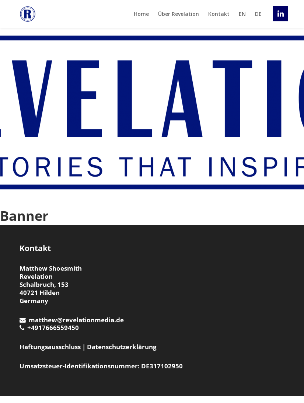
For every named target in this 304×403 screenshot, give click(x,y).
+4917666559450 (49, 327)
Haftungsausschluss (50, 347)
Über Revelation (178, 13)
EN (242, 13)
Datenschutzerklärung (122, 347)
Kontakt (219, 13)
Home (141, 13)
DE (258, 13)
